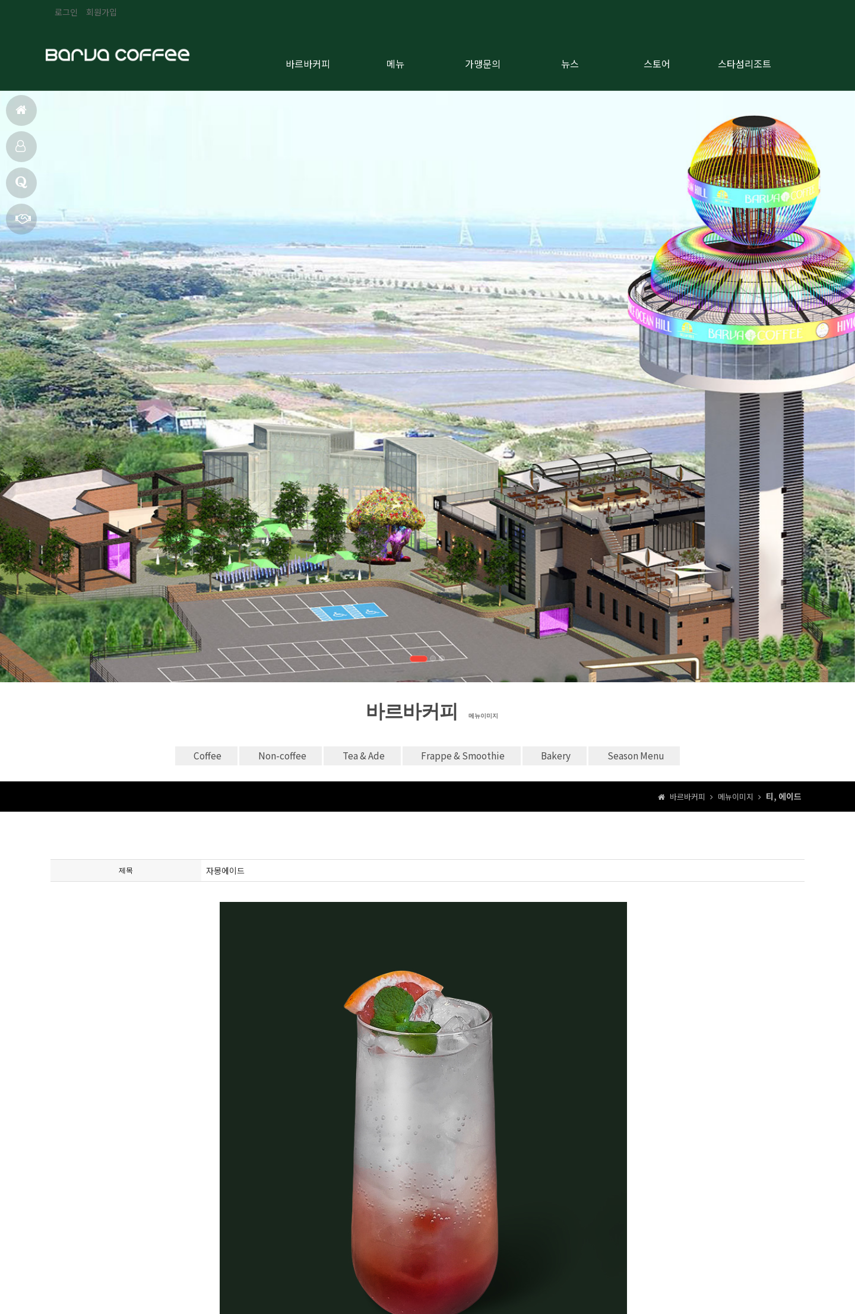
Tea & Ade (354, 755)
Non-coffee (258, 755)
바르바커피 (308, 60)
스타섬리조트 (744, 60)
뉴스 (570, 60)
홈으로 (21, 115)
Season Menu (670, 755)
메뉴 (395, 60)
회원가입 (101, 12)
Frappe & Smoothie (469, 755)
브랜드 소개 (21, 187)
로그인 (66, 12)
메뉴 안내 (20, 151)
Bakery (577, 755)
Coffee (170, 755)
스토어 (657, 60)
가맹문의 (23, 224)
